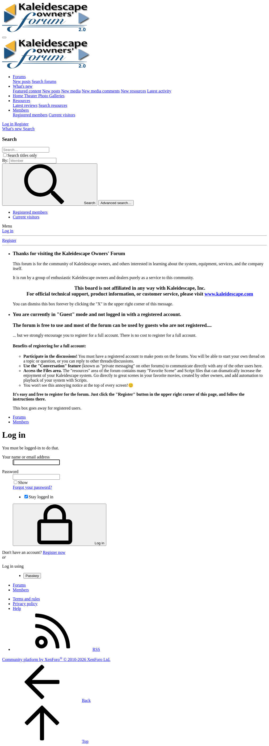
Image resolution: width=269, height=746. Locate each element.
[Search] (29, 129)
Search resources (53, 105)
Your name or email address (26, 457)
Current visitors (62, 115)
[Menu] (4, 37)
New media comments (101, 91)
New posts (22, 81)
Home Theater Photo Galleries (39, 96)
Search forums (44, 81)
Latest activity (159, 91)
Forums (19, 76)
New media (71, 91)
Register (9, 240)
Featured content (27, 91)
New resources (133, 91)
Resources (21, 100)
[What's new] (12, 129)
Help (17, 608)
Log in (7, 231)
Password (10, 471)
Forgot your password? (32, 487)
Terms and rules (26, 599)
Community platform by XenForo (56, 659)
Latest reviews (25, 105)
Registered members (30, 115)
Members (21, 110)
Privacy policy (25, 603)
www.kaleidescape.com (228, 294)
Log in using (13, 566)
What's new (22, 86)
